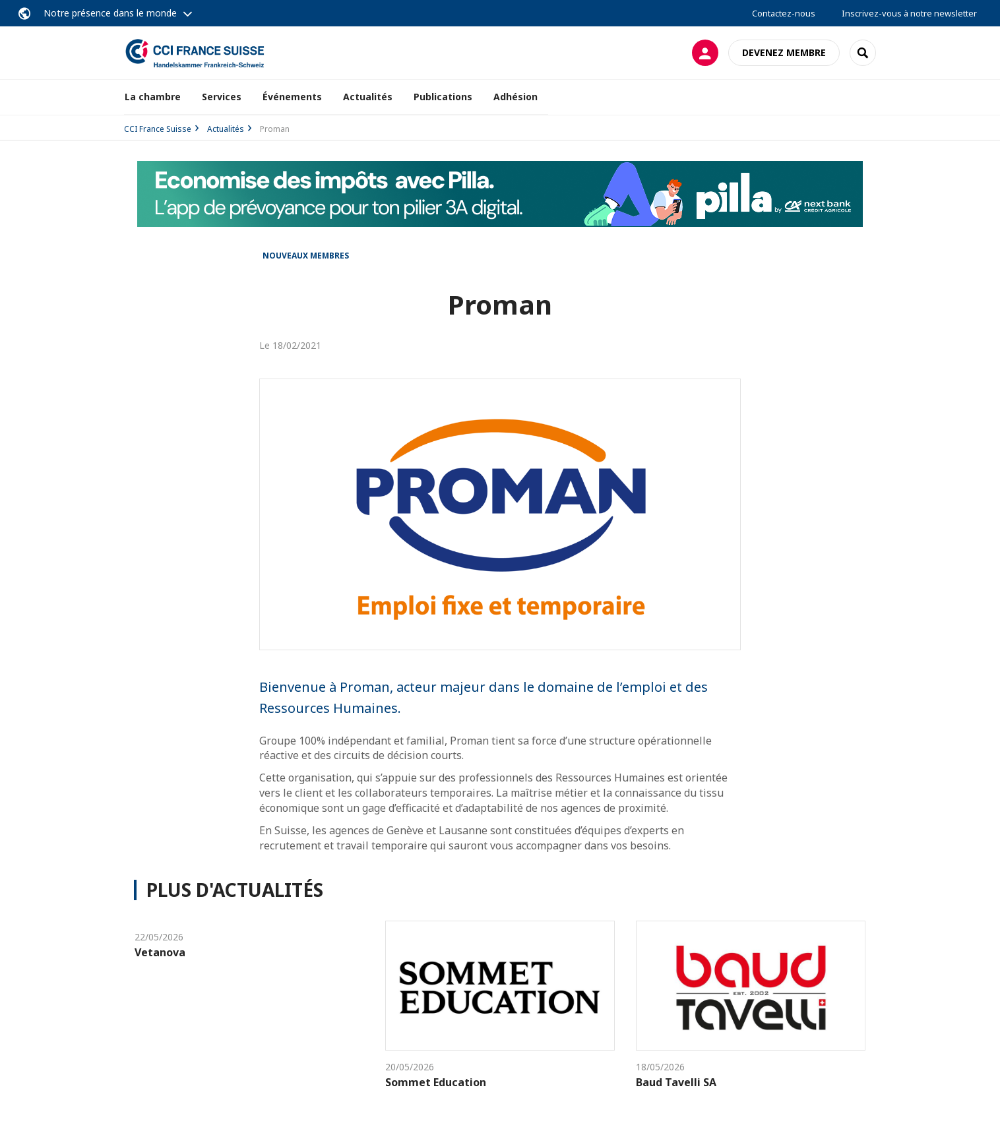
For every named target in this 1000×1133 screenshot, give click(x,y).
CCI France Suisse (157, 129)
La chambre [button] (153, 96)
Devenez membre (784, 52)
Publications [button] (443, 96)
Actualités (367, 96)
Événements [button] (292, 96)
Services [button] (221, 96)
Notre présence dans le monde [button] (110, 13)
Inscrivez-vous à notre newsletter (909, 13)
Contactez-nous (783, 13)
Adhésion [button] (515, 96)
